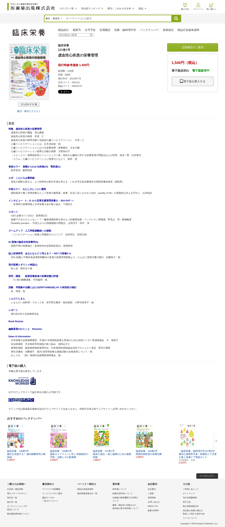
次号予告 (90, 29)
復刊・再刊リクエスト (29, 111)
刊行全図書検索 (190, 497)
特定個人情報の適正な (199, 512)
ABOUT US (153, 506)
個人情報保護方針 (191, 506)
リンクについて (190, 518)
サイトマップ (189, 493)
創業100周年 (153, 510)
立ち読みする (27, 104)
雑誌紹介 (63, 29)
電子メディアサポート (17, 493)
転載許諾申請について (122, 493)
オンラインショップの (23, 508)
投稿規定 (168, 29)
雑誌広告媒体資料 (188, 29)
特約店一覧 (12, 497)
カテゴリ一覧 (66, 8)
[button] (215, 441)
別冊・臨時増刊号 (125, 29)
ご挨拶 (151, 493)
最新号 (77, 29)
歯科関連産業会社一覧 (87, 493)
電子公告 (187, 502)
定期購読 (104, 29)
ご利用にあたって (191, 489)
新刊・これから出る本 (119, 8)
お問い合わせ (154, 502)
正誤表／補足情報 (15, 489)
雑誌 (141, 8)
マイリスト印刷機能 (51, 489)
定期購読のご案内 (193, 47)
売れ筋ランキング (90, 8)
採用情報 (152, 497)
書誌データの (58, 499)
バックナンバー (149, 29)
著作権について (119, 489)
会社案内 (152, 489)
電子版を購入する (192, 81)
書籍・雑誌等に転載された (129, 507)
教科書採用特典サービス (18, 514)
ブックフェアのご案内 (52, 493)
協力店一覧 (12, 502)
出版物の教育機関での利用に (129, 499)
